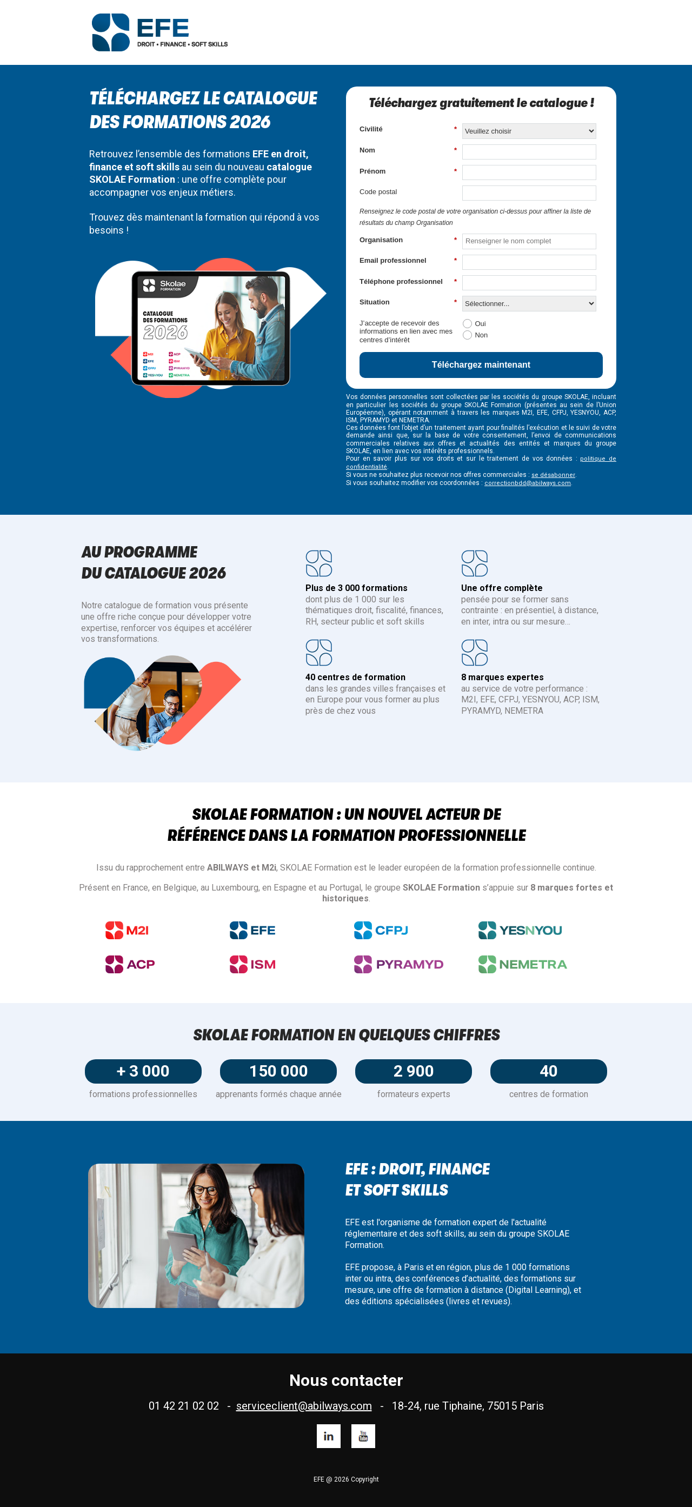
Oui (480, 324)
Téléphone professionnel (408, 281)
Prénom (408, 171)
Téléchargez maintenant (481, 364)
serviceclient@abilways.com (304, 1405)
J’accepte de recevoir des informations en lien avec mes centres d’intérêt (406, 331)
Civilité (408, 129)
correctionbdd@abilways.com (527, 483)
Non (481, 335)
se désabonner (553, 475)
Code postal (378, 192)
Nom (408, 150)
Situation (408, 302)
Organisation (408, 240)
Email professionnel (408, 260)
